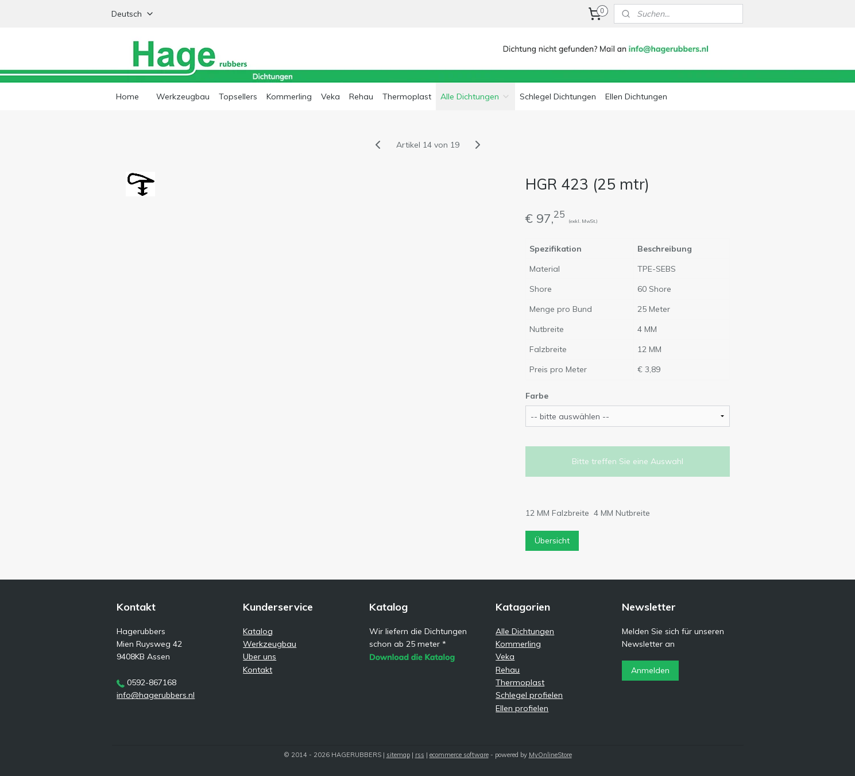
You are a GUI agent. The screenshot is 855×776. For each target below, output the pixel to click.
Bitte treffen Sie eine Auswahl (627, 461)
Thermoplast (406, 96)
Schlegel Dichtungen (558, 96)
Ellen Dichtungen (636, 96)
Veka (330, 96)
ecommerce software (459, 755)
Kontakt (257, 670)
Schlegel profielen (529, 695)
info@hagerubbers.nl (156, 695)
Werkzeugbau (183, 96)
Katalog (258, 631)
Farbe (536, 396)
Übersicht (552, 540)
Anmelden (650, 670)
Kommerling (289, 96)
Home (127, 96)
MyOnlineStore (550, 755)
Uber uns (259, 656)
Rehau (361, 96)
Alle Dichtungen (475, 96)
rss (419, 755)
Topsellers (238, 96)
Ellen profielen (522, 708)
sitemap (398, 755)
